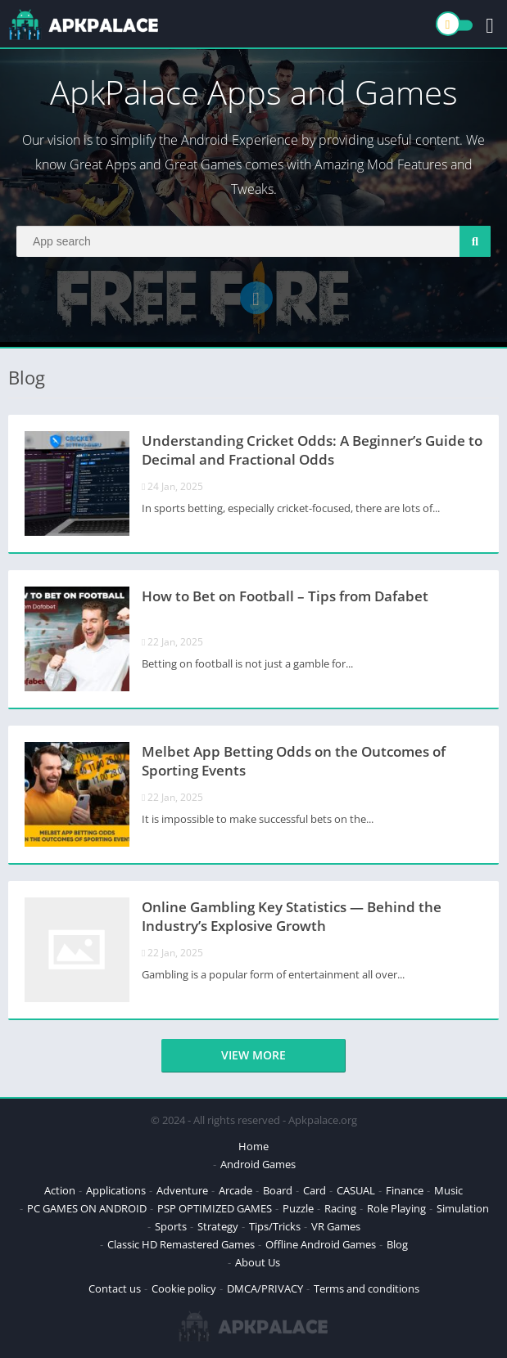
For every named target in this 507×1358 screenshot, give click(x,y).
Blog (397, 1244)
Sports (171, 1226)
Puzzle (298, 1208)
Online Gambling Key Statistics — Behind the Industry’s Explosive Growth (291, 916)
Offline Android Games (320, 1244)
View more (253, 1055)
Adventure (182, 1190)
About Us (257, 1262)
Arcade (235, 1190)
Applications (116, 1190)
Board (277, 1190)
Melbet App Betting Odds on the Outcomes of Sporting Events (294, 761)
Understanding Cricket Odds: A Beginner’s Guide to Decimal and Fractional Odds (312, 450)
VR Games (335, 1226)
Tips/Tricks (275, 1226)
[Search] (253, 241)
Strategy (217, 1226)
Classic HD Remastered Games (181, 1244)
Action (59, 1190)
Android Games (258, 1164)
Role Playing (396, 1208)
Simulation (463, 1208)
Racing (340, 1208)
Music (448, 1190)
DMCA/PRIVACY (265, 1288)
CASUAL (356, 1190)
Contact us (114, 1288)
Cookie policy (184, 1288)
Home (253, 1146)
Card (314, 1190)
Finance (404, 1190)
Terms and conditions (366, 1288)
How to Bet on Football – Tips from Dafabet (285, 596)
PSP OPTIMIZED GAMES (214, 1208)
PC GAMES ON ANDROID (87, 1208)
